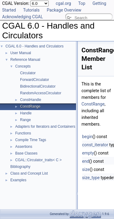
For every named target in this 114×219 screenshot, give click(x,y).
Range (25, 120)
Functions (23, 133)
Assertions (23, 146)
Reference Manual (25, 59)
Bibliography (20, 167)
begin (87, 136)
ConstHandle (30, 100)
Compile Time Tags (30, 140)
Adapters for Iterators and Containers (45, 126)
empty (88, 153)
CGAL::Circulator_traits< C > (38, 160)
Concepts (23, 66)
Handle (26, 113)
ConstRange (30, 106)
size (86, 169)
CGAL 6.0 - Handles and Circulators (34, 46)
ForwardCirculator (34, 80)
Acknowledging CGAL (22, 16)
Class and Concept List (29, 173)
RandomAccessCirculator (40, 93)
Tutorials (31, 10)
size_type (91, 177)
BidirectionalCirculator (38, 86)
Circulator (28, 73)
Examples (18, 180)
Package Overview (64, 10)
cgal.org (63, 3)
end (85, 161)
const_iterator (95, 144)
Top (81, 3)
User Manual (20, 53)
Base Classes (26, 153)
